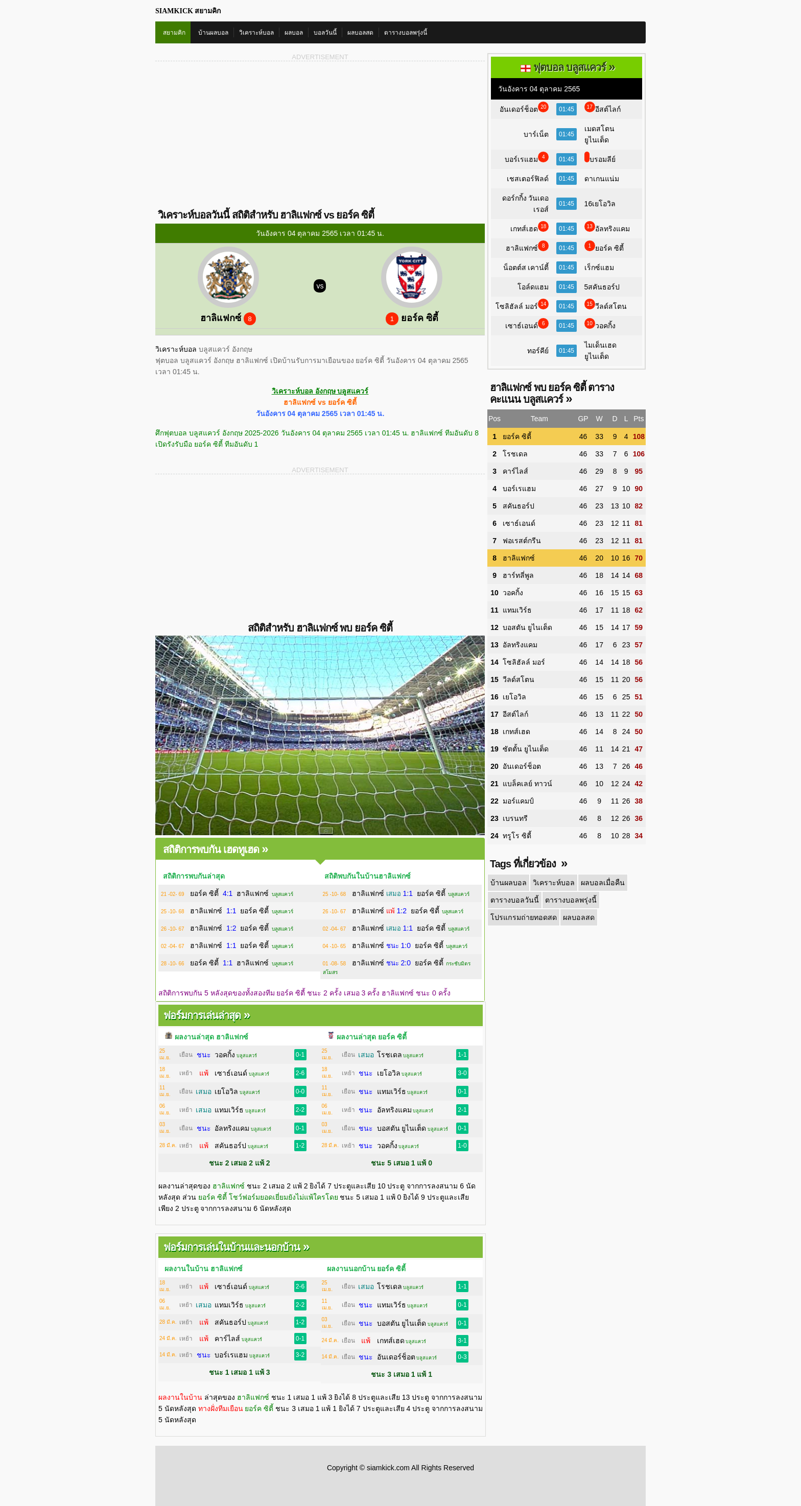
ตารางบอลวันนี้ (514, 900)
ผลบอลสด (360, 32)
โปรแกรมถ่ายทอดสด (522, 917)
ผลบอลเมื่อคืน (601, 883)
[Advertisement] (237, 134)
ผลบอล (294, 32)
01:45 (566, 109)
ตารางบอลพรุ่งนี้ (405, 32)
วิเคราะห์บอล (256, 32)
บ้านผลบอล (213, 32)
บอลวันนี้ (325, 32)
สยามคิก (174, 32)
